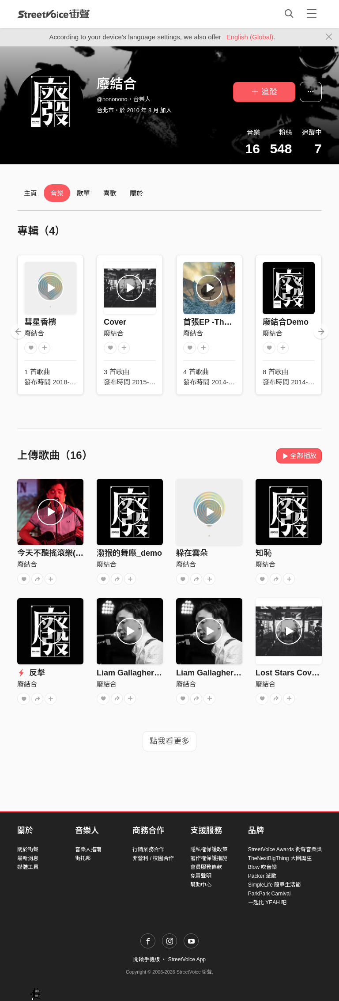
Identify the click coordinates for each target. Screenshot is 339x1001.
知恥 (263, 553)
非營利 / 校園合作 (153, 858)
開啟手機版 (146, 959)
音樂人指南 (88, 849)
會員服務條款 (206, 867)
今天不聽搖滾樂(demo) (58, 553)
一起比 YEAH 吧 (267, 902)
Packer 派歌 (262, 876)
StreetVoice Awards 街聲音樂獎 (285, 849)
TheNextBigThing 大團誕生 (280, 858)
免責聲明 (200, 876)
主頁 (30, 193)
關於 (136, 193)
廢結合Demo (286, 322)
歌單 (83, 193)
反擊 (31, 672)
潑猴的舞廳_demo (129, 553)
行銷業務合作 (148, 849)
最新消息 (27, 858)
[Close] (329, 37)
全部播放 (299, 455)
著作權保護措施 (208, 858)
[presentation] (18, 331)
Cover (115, 322)
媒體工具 (27, 867)
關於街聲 (27, 849)
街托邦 (83, 858)
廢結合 (34, 333)
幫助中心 (200, 885)
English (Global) (250, 37)
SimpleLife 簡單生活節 (274, 885)
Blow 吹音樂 (262, 867)
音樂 (57, 193)
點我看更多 (169, 741)
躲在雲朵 (192, 553)
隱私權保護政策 (208, 849)
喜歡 (110, 193)
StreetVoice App (187, 959)
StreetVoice (53, 13)
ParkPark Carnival (269, 894)
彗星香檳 (40, 322)
